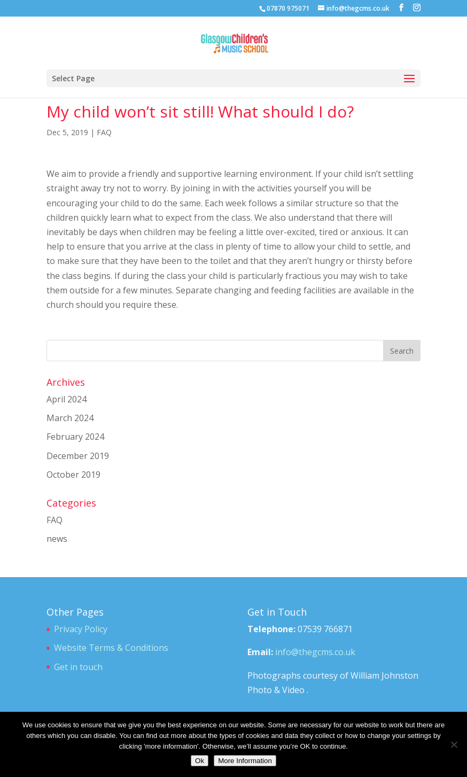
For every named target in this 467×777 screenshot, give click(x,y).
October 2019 (73, 474)
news (56, 539)
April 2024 (66, 399)
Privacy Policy (80, 629)
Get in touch (78, 667)
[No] (453, 744)
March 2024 (70, 418)
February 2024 (75, 436)
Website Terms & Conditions (111, 648)
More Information (245, 761)
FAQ (104, 132)
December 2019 (77, 456)
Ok (199, 761)
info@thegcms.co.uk (315, 652)
